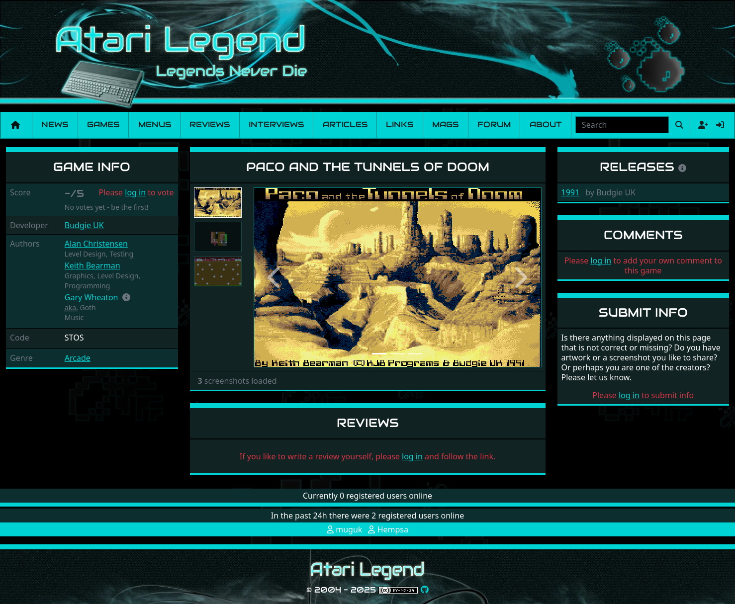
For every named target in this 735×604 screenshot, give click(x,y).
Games (103, 124)
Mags (445, 124)
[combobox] (622, 124)
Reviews (209, 124)
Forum (494, 124)
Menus (154, 124)
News (54, 124)
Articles (345, 124)
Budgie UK (84, 225)
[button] (126, 297)
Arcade (78, 357)
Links (399, 124)
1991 (570, 192)
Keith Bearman (92, 265)
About (546, 124)
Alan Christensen (96, 243)
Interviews (276, 124)
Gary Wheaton (91, 297)
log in (135, 192)
